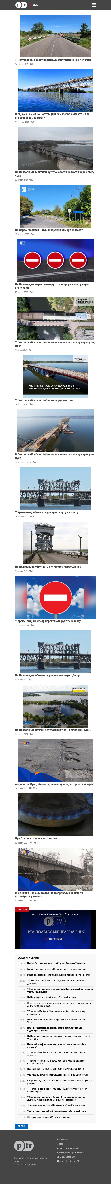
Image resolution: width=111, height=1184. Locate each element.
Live (34, 4)
